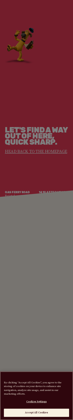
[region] (36, 395)
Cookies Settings (36, 401)
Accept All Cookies (36, 412)
